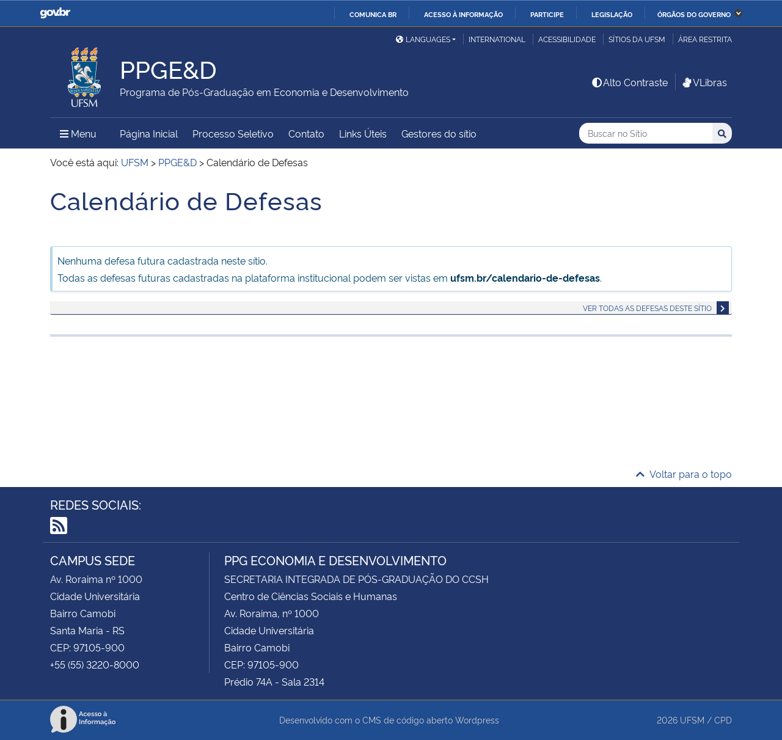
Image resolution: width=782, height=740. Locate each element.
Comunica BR (372, 14)
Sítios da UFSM (636, 39)
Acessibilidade (567, 39)
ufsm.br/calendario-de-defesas (525, 277)
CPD (723, 719)
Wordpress (477, 719)
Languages (423, 39)
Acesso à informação (463, 14)
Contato (306, 133)
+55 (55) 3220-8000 (94, 664)
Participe (547, 14)
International (497, 39)
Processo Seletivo (233, 133)
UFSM (692, 719)
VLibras (704, 82)
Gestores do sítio (439, 133)
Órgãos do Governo (694, 14)
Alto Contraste (629, 82)
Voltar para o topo (684, 473)
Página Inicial (149, 133)
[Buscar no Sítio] (646, 133)
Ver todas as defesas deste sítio (647, 307)
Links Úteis (363, 133)
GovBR (55, 13)
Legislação (611, 14)
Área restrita (705, 39)
